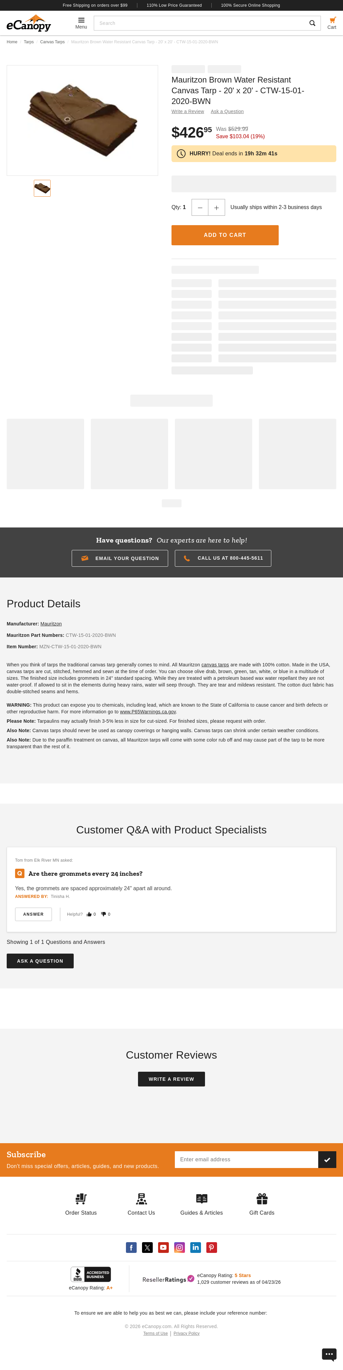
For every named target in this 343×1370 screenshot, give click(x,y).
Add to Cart (225, 235)
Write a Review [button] (188, 111)
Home (12, 42)
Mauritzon (51, 623)
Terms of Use (155, 1333)
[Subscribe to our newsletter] (327, 1159)
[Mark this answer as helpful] (89, 914)
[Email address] (246, 1159)
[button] (120, 558)
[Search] (199, 23)
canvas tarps (215, 664)
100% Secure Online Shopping (250, 5)
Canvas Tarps (52, 42)
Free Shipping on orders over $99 (95, 5)
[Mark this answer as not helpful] (103, 914)
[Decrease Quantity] (200, 207)
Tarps (28, 42)
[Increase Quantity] (216, 207)
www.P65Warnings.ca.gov (148, 711)
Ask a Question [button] (227, 111)
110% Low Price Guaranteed (174, 5)
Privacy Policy (187, 1333)
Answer (33, 914)
